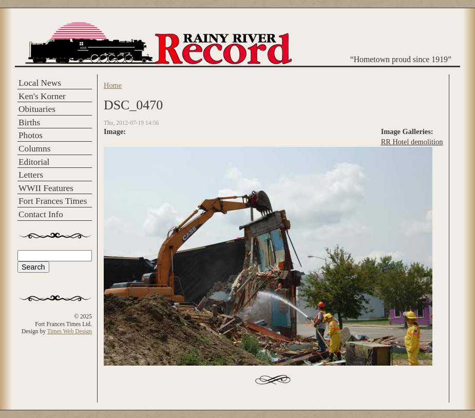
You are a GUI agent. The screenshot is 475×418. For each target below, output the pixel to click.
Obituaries (36, 109)
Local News (39, 83)
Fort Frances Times (52, 201)
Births (29, 122)
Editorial (33, 162)
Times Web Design (69, 331)
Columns (34, 149)
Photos (30, 135)
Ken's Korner (42, 96)
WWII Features (45, 188)
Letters (30, 175)
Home (113, 85)
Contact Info (40, 214)
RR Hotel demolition (412, 142)
